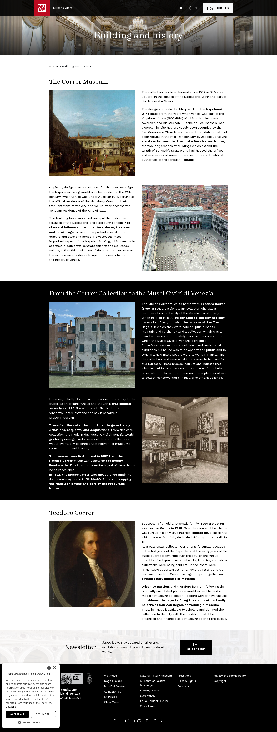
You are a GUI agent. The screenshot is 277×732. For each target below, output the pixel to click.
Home (53, 66)
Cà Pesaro (110, 697)
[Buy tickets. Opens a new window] (218, 8)
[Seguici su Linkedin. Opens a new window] (137, 720)
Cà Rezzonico (112, 691)
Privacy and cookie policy (229, 675)
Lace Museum (149, 695)
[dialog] (31, 695)
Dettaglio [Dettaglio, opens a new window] (11, 706)
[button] (241, 8)
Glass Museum (113, 702)
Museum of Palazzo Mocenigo (152, 683)
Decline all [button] (43, 714)
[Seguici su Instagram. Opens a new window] (117, 720)
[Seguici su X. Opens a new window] (148, 720)
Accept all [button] (17, 714)
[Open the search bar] (182, 8)
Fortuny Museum (151, 690)
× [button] (54, 667)
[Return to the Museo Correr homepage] (53, 8)
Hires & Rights (187, 681)
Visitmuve (110, 675)
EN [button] (195, 8)
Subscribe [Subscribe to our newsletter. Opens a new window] (196, 648)
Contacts (183, 686)
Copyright (219, 681)
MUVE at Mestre (114, 686)
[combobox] (49, 668)
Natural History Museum (156, 675)
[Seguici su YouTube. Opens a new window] (158, 720)
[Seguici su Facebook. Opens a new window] (127, 720)
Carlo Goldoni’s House (154, 701)
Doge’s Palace (113, 681)
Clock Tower (148, 706)
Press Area (184, 675)
